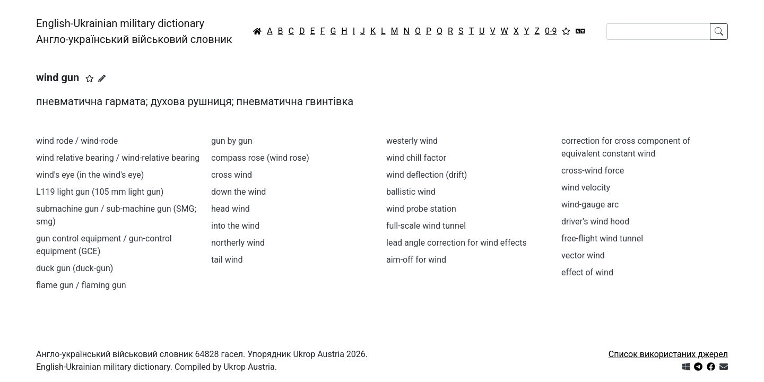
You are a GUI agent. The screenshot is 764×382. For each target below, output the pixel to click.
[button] (89, 78)
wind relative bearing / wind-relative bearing (117, 158)
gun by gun (232, 141)
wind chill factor (416, 158)
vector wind (583, 255)
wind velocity (585, 188)
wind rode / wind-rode (77, 141)
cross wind (231, 175)
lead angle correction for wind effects (456, 243)
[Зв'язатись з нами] (723, 367)
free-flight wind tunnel (602, 238)
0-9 (551, 31)
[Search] (658, 31)
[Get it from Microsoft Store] (686, 367)
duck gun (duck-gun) (74, 268)
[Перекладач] (580, 31)
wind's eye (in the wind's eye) (90, 175)
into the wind (235, 226)
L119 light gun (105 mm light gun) (99, 192)
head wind (230, 209)
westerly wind (412, 141)
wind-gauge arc (590, 204)
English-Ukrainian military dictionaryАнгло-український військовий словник (134, 31)
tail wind (226, 260)
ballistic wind (411, 192)
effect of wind (587, 272)
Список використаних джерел (668, 354)
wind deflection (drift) (426, 175)
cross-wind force (592, 171)
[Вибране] (566, 31)
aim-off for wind (416, 260)
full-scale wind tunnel (426, 226)
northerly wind (238, 243)
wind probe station (421, 209)
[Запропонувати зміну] (102, 78)
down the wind (238, 192)
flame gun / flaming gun (81, 285)
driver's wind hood (595, 221)
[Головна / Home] (257, 31)
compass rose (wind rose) (260, 158)
